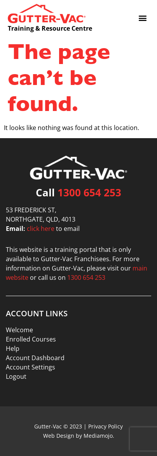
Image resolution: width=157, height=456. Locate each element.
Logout (16, 376)
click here (40, 228)
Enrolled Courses (31, 339)
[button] (142, 17)
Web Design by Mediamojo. (78, 435)
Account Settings (30, 367)
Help (12, 348)
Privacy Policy (105, 426)
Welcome (19, 330)
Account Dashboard (35, 358)
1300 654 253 (89, 192)
